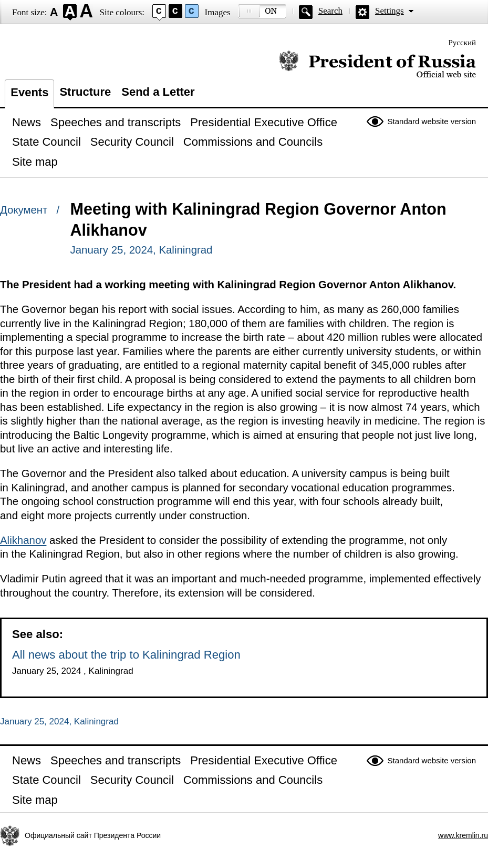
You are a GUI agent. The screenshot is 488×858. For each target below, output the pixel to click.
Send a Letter (157, 91)
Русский (462, 42)
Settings (389, 11)
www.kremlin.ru (463, 835)
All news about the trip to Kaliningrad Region (126, 654)
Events (29, 92)
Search (330, 11)
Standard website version (432, 121)
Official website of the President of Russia (377, 64)
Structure (85, 91)
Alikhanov (23, 540)
